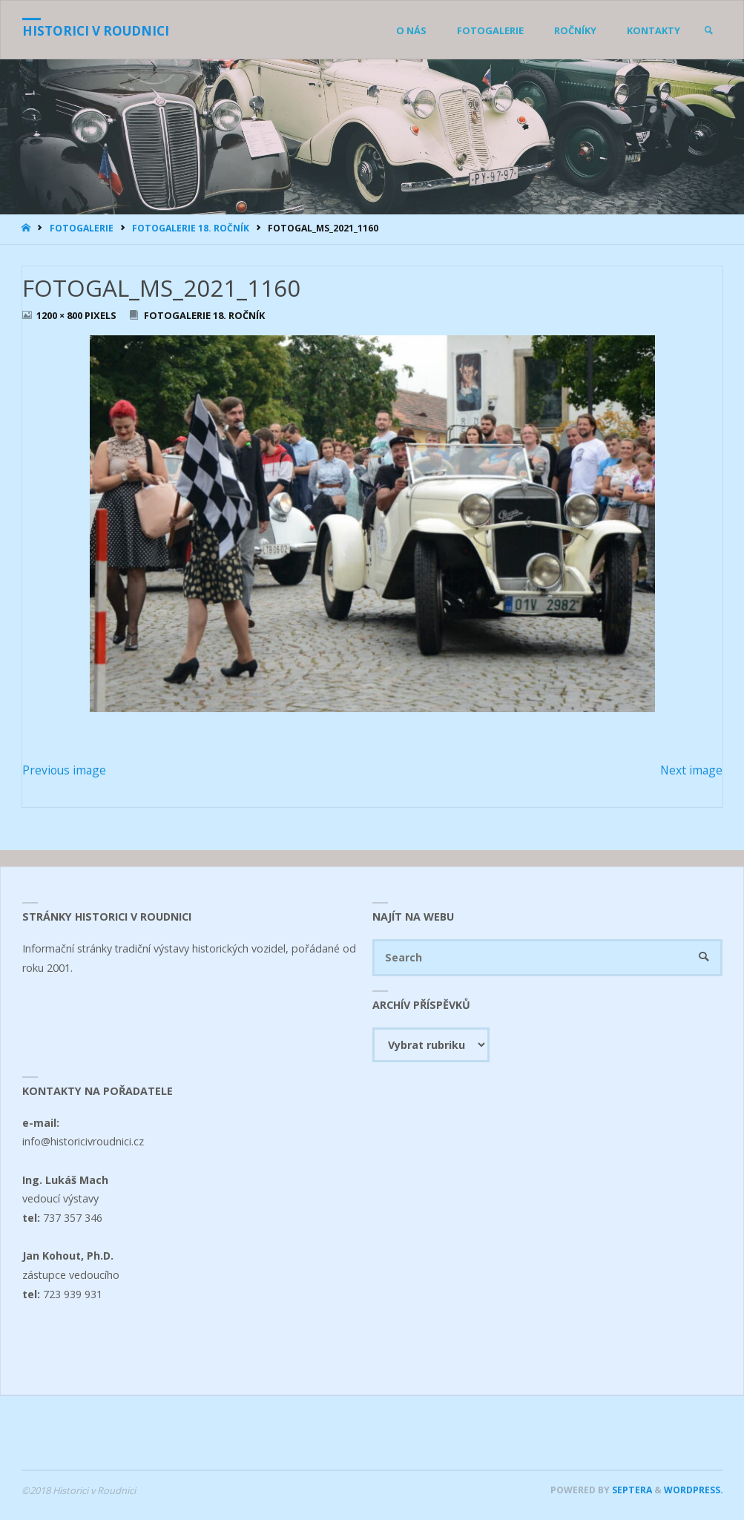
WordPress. (693, 1490)
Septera (631, 1490)
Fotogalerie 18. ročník (190, 228)
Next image (691, 770)
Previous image (64, 770)
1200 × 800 (60, 315)
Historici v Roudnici (95, 30)
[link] (708, 30)
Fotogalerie (81, 228)
